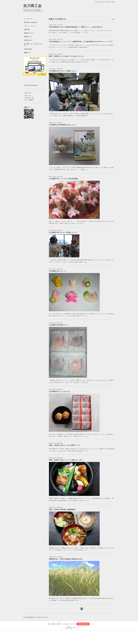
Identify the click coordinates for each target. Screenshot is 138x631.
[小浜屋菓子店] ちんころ (57, 271)
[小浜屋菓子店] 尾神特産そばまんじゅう (62, 125)
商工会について (29, 33)
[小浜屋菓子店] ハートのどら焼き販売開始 (63, 178)
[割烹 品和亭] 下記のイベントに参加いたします (66, 460)
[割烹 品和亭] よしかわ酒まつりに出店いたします (66, 56)
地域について (28, 36)
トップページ (28, 19)
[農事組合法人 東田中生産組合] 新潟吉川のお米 (66, 559)
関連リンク (27, 52)
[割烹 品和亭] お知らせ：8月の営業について (64, 445)
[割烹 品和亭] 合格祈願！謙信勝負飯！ (62, 509)
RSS (113, 19)
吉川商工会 (32, 6)
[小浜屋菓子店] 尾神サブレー (59, 325)
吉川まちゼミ (28, 40)
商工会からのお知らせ (30, 22)
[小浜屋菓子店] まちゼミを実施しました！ (63, 71)
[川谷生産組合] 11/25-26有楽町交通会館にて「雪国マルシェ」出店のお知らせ (76, 27)
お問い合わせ (28, 49)
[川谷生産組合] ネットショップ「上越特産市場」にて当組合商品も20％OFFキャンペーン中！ (81, 41)
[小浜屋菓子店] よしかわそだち (59, 391)
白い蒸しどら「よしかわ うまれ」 (33, 44)
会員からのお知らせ (30, 26)
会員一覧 (27, 29)
